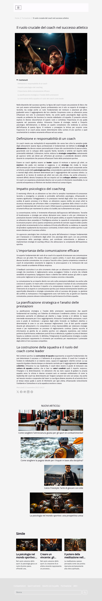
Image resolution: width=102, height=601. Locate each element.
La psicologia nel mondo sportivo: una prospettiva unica (56, 515)
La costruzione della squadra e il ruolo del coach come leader (41, 99)
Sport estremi (34, 586)
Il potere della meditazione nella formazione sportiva (74, 558)
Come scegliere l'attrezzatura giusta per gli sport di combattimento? (50, 432)
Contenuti (23, 80)
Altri (75, 586)
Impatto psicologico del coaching (30, 87)
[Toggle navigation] (18, 8)
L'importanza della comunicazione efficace (34, 91)
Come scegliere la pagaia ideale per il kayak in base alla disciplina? (52, 460)
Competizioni (20, 586)
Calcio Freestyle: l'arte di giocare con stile (63, 488)
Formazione (26, 18)
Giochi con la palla (50, 586)
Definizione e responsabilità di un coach (32, 84)
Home (17, 18)
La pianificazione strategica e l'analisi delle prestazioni (38, 95)
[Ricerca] (48, 592)
